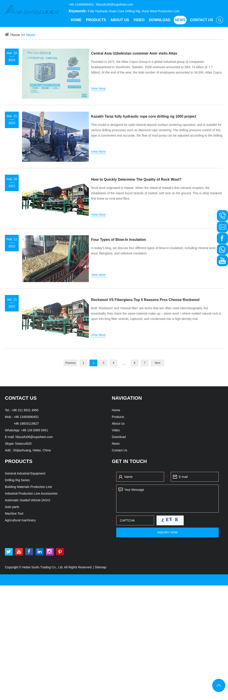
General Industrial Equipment (25, 473)
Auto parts (12, 507)
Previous (70, 362)
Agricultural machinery (20, 520)
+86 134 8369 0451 (34, 430)
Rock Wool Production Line (160, 11)
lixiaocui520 (23, 443)
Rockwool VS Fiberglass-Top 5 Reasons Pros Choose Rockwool (145, 300)
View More (98, 88)
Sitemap (100, 567)
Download (159, 20)
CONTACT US (21, 398)
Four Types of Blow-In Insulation (118, 240)
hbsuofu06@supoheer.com (114, 4)
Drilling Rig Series (17, 480)
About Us (119, 20)
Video (139, 20)
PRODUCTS (18, 461)
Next (157, 362)
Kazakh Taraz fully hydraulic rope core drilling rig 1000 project (143, 116)
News (180, 20)
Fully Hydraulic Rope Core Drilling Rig (114, 11)
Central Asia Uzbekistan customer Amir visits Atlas (134, 53)
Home (76, 20)
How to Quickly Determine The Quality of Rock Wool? (136, 179)
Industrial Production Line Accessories (31, 493)
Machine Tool (14, 513)
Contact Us (201, 20)
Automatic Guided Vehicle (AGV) (27, 500)
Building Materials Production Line (28, 487)
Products (96, 20)
